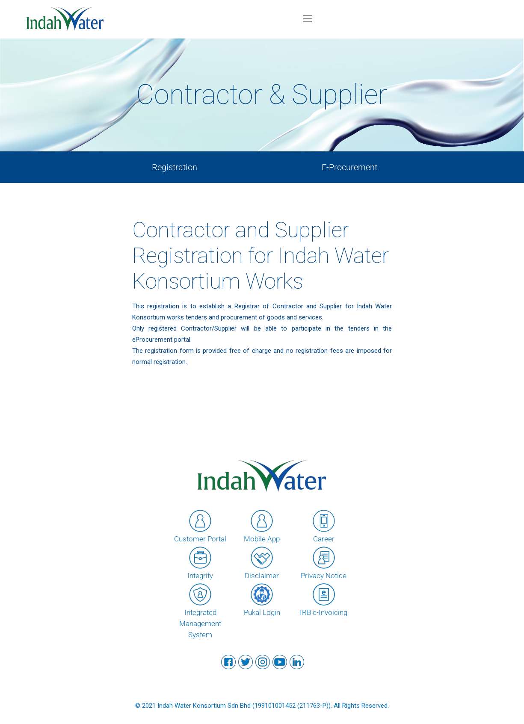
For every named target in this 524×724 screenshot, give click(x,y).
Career (324, 525)
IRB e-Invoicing (323, 599)
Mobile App (262, 525)
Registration (174, 167)
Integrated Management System (200, 610)
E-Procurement (349, 167)
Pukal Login (262, 599)
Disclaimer (262, 562)
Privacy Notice (323, 562)
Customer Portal (200, 525)
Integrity (200, 562)
